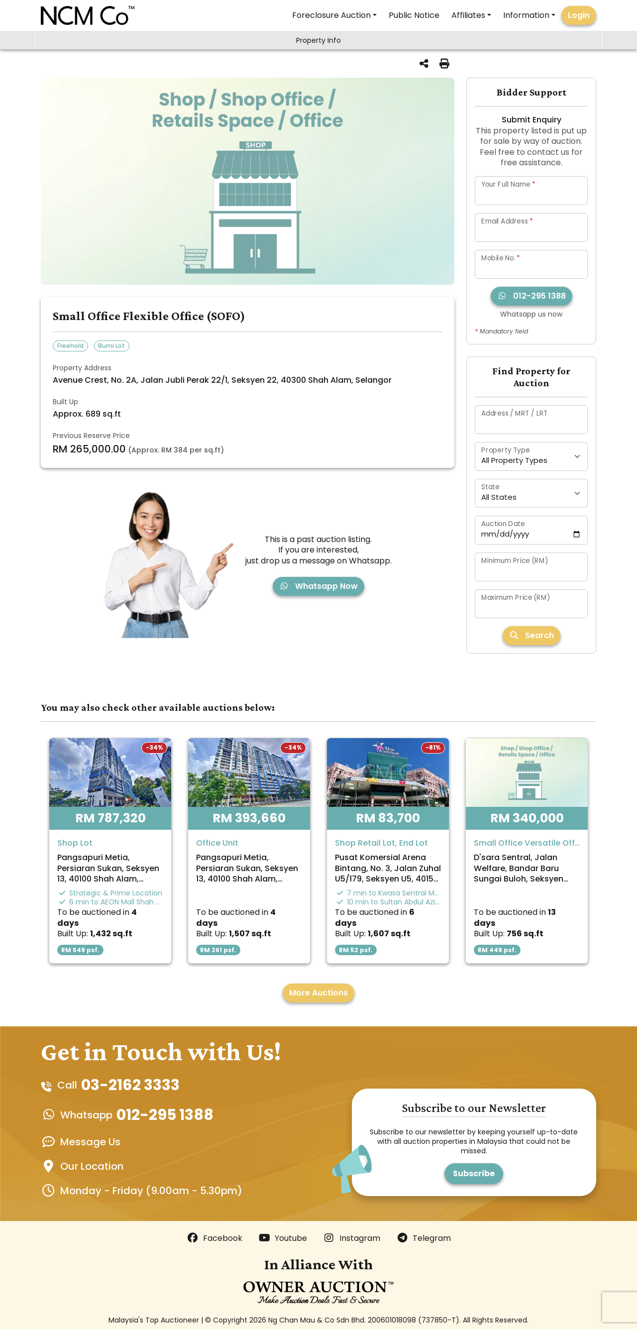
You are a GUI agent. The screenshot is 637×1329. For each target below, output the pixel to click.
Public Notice (414, 15)
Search (531, 635)
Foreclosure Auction (331, 15)
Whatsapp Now (318, 586)
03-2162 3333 (130, 1085)
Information (526, 15)
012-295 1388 (531, 296)
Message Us (90, 1142)
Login (579, 15)
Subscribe (474, 1173)
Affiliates (468, 15)
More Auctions (318, 992)
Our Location (91, 1166)
